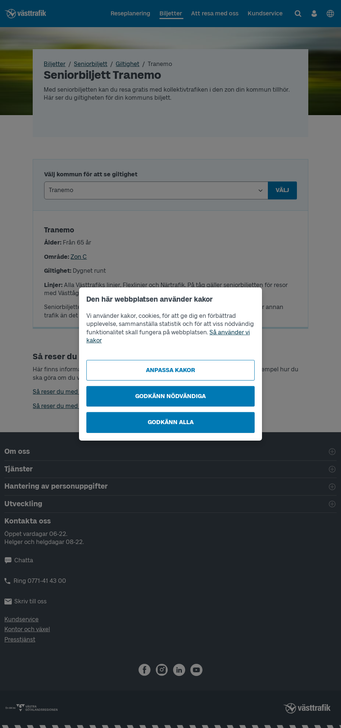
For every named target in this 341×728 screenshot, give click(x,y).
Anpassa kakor (170, 370)
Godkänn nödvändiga (170, 396)
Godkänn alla (171, 422)
